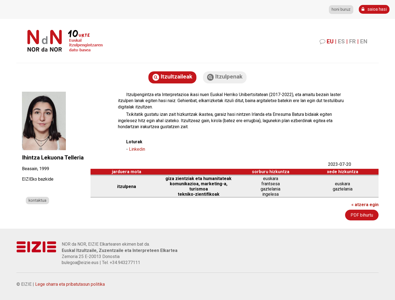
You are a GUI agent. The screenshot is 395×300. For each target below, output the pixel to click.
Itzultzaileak (172, 77)
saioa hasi (374, 9)
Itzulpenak (224, 77)
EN (363, 41)
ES (341, 41)
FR (352, 41)
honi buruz (341, 9)
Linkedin (137, 149)
